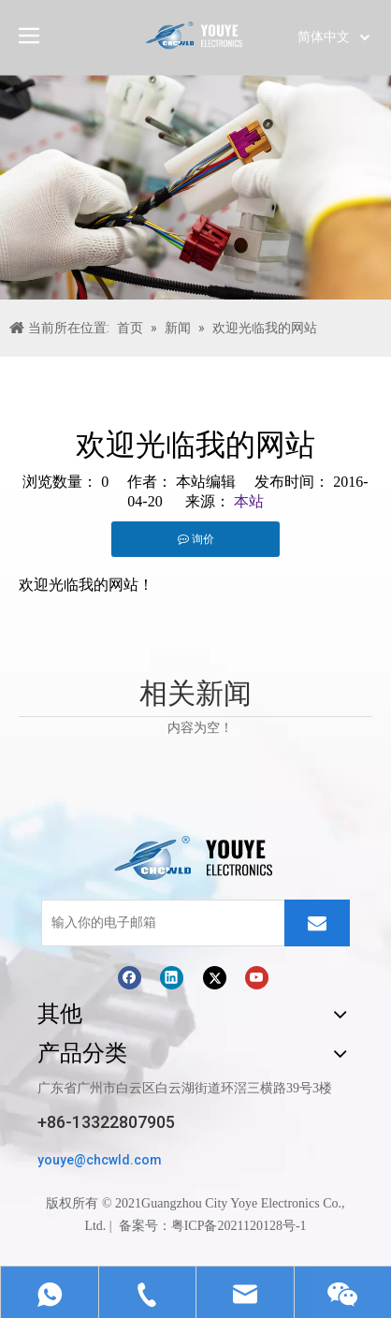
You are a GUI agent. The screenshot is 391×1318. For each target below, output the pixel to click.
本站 (249, 501)
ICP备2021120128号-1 (245, 1226)
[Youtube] (256, 976)
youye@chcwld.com (99, 1159)
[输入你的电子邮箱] (159, 923)
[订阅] (317, 923)
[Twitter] (214, 976)
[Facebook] (129, 976)
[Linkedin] (171, 976)
